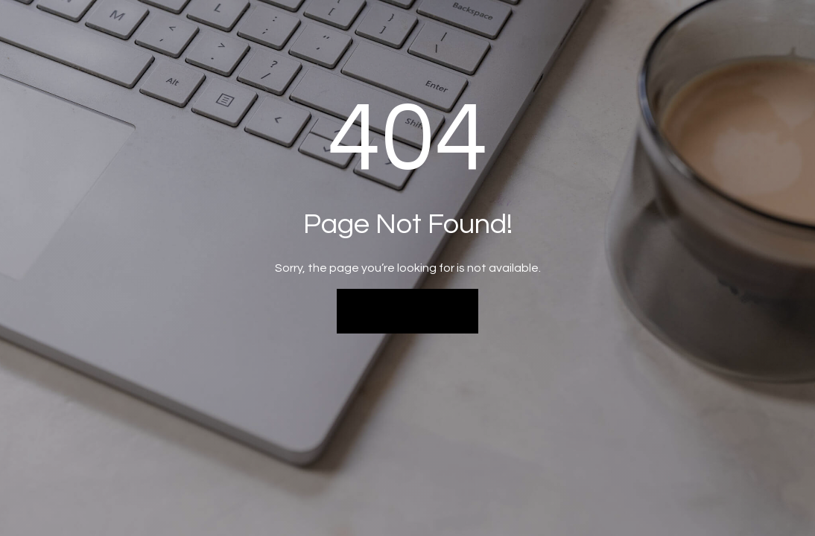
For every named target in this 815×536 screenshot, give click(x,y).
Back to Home (408, 310)
